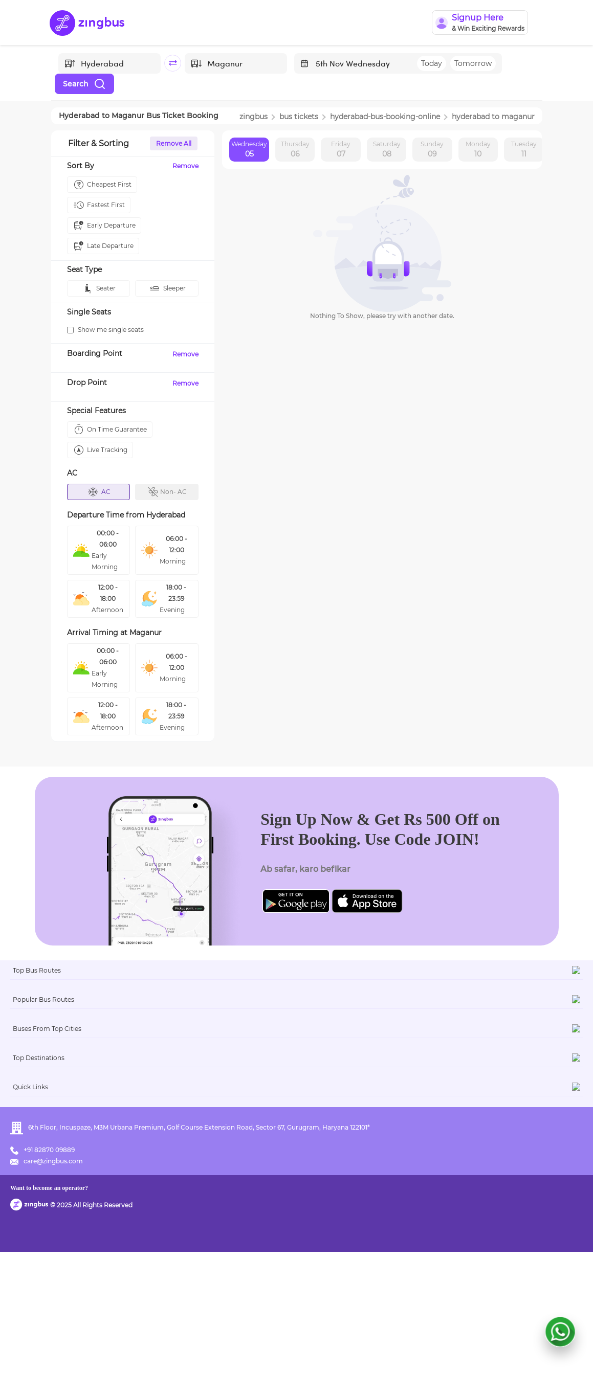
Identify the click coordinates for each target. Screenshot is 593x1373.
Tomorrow (473, 63)
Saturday (387, 150)
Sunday (432, 150)
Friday (340, 150)
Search (84, 84)
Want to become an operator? (362, 1350)
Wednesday (249, 150)
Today (431, 63)
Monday (478, 150)
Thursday (295, 150)
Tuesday (524, 150)
